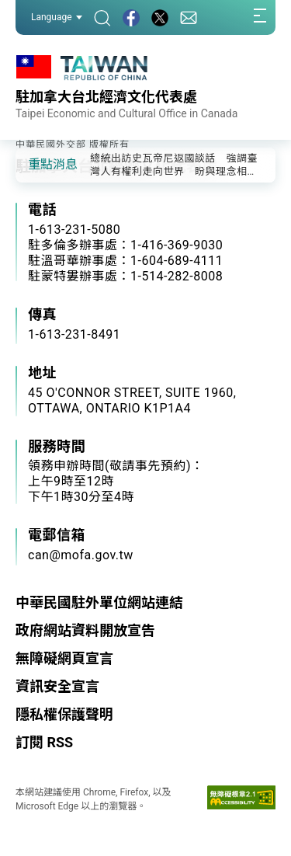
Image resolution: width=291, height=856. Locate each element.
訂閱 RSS (44, 742)
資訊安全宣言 (57, 686)
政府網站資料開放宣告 (85, 630)
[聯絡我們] (188, 17)
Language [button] (56, 17)
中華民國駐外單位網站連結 (99, 602)
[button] (38, 163)
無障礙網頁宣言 (64, 658)
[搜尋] (102, 17)
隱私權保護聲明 (64, 714)
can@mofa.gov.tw (80, 555)
